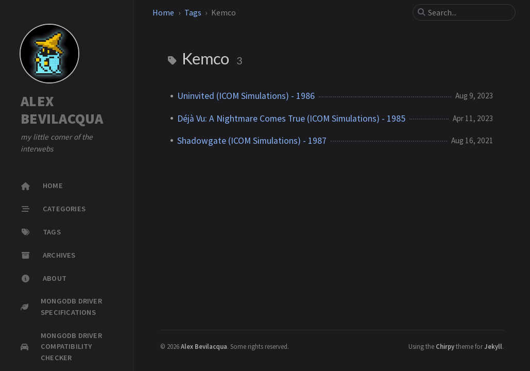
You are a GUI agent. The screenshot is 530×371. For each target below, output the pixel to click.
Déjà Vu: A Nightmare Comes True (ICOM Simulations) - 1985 (291, 118)
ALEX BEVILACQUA (62, 110)
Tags (192, 12)
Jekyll (493, 346)
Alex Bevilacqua (204, 346)
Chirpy (445, 346)
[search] (468, 12)
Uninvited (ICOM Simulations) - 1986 (246, 96)
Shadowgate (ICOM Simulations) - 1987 (252, 140)
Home (163, 12)
